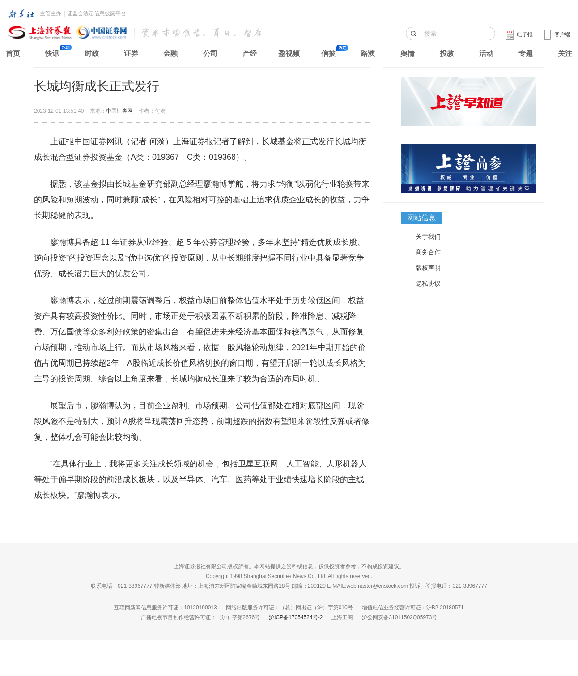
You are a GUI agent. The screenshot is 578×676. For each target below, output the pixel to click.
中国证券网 (119, 111)
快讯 (52, 53)
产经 (249, 53)
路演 (368, 53)
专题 (525, 53)
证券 (131, 53)
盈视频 (289, 53)
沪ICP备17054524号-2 (296, 617)
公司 (210, 53)
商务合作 (428, 252)
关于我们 (428, 236)
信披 (328, 53)
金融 (170, 53)
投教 (447, 53)
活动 (486, 53)
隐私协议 (428, 283)
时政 (92, 53)
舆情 (407, 53)
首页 (13, 53)
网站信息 (421, 218)
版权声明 (428, 267)
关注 (565, 53)
